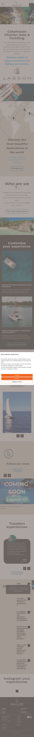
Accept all (17, 375)
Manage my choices (17, 381)
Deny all (17, 378)
